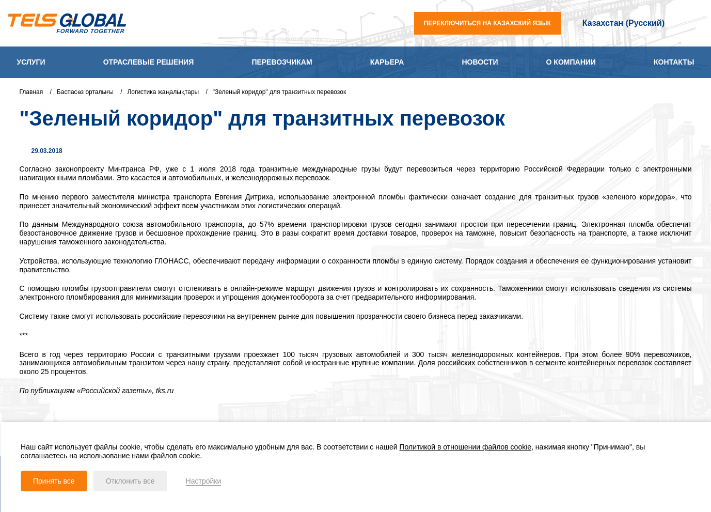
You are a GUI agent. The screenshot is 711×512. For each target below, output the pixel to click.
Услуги (31, 62)
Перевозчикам (281, 62)
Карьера (387, 62)
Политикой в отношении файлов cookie (466, 447)
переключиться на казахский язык (487, 23)
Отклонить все (130, 481)
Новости (480, 62)
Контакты (674, 62)
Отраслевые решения (148, 62)
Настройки (204, 481)
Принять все (54, 481)
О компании (571, 62)
